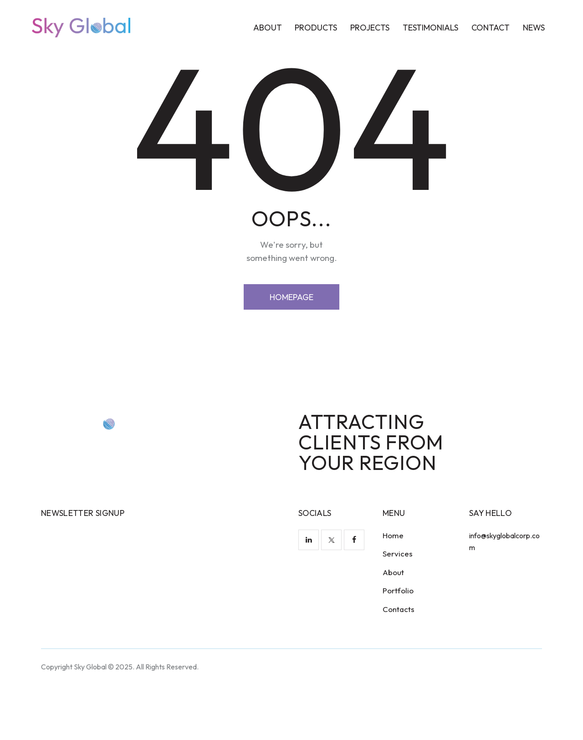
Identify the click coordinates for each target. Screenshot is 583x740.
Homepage (291, 352)
